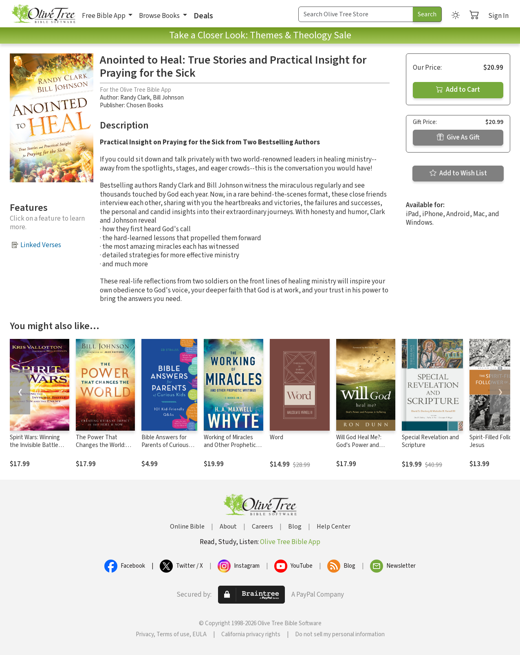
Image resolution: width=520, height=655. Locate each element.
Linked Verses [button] (40, 245)
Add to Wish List (458, 173)
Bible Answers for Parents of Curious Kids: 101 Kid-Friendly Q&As (168, 449)
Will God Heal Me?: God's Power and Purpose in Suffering (362, 445)
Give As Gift (458, 137)
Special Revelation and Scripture (430, 441)
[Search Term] (355, 14)
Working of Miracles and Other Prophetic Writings (230, 445)
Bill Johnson (168, 97)
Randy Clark (135, 97)
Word (276, 437)
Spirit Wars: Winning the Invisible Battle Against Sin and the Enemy (35, 449)
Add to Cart (458, 90)
